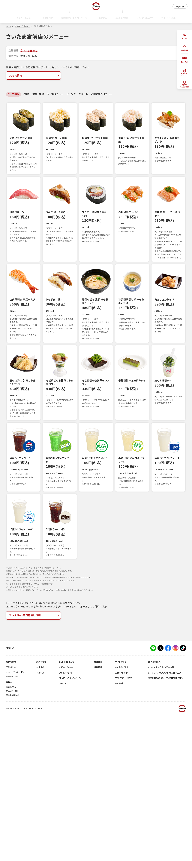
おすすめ (103, 18)
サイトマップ (120, 808)
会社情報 (98, 808)
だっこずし (63, 829)
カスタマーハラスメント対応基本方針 (164, 818)
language (180, 6)
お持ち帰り (11, 808)
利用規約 (119, 829)
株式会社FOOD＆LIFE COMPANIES (165, 824)
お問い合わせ (121, 818)
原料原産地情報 (12, 841)
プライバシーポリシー (125, 824)
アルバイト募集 (168, 18)
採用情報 (98, 813)
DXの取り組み (154, 808)
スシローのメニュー (25, 18)
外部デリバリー (12, 822)
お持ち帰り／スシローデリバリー (76, 18)
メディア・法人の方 (144, 18)
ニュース (40, 818)
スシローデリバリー (15, 818)
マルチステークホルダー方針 (161, 813)
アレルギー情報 (12, 837)
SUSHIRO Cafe (66, 808)
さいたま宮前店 (29, 50)
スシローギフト (66, 818)
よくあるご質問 (121, 18)
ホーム (8, 26)
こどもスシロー (66, 813)
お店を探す (48, 18)
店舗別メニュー (12, 833)
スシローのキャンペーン (70, 824)
